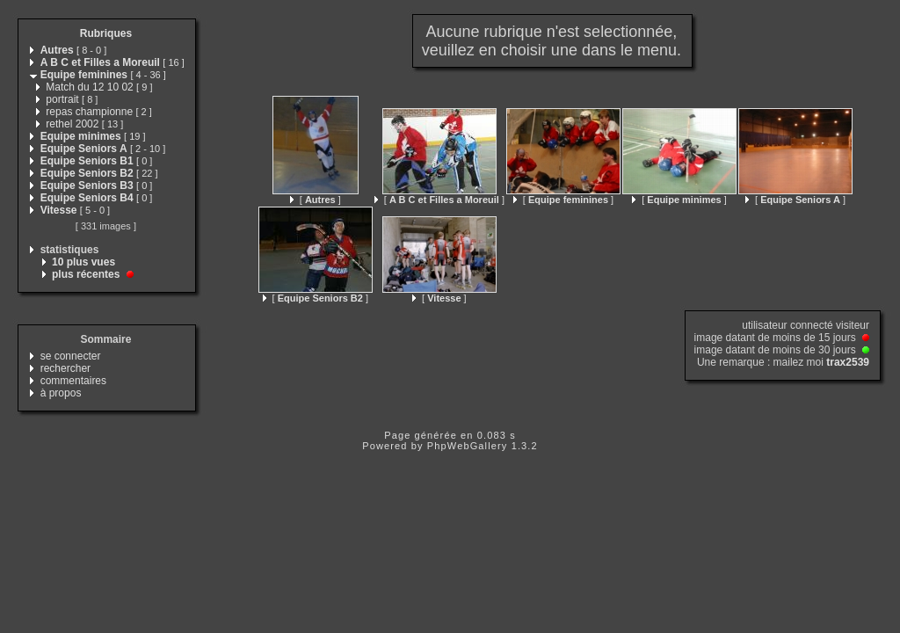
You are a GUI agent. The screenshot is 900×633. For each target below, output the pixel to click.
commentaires (73, 381)
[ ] (315, 199)
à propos (61, 393)
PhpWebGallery (467, 445)
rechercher (65, 368)
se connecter (70, 356)
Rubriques (106, 33)
